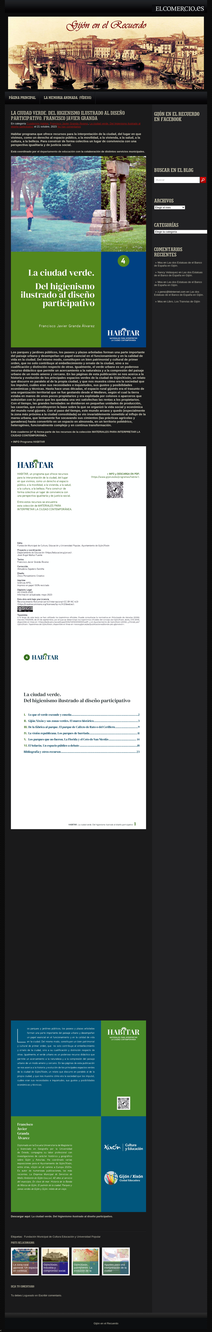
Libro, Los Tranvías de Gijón (183, 301)
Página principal (22, 98)
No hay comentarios (69, 126)
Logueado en (30, 1295)
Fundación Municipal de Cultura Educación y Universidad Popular (62, 1236)
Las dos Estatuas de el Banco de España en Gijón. (178, 274)
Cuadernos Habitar (37, 123)
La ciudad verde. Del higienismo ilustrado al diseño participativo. (72, 1216)
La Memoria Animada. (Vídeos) (67, 98)
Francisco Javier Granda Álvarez (69, 123)
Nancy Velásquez (168, 272)
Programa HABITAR (32, 441)
